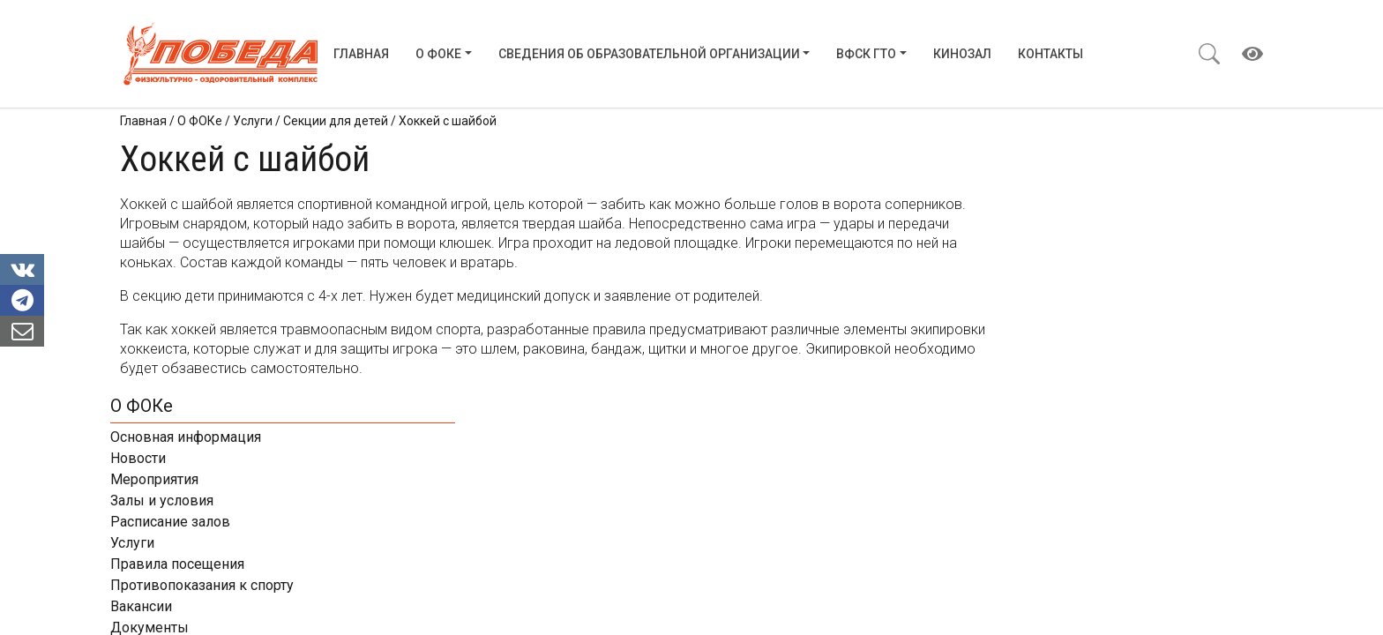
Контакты (1050, 54)
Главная (361, 54)
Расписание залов (1043, 267)
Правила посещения (1050, 310)
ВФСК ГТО (866, 54)
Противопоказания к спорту (1074, 331)
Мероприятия (1027, 225)
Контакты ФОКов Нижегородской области (1123, 415)
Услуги (1005, 288)
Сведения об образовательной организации (649, 54)
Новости (1010, 204)
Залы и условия (1034, 246)
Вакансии (1013, 352)
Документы (1022, 373)
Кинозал (962, 54)
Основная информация (1058, 183)
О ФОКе (438, 54)
